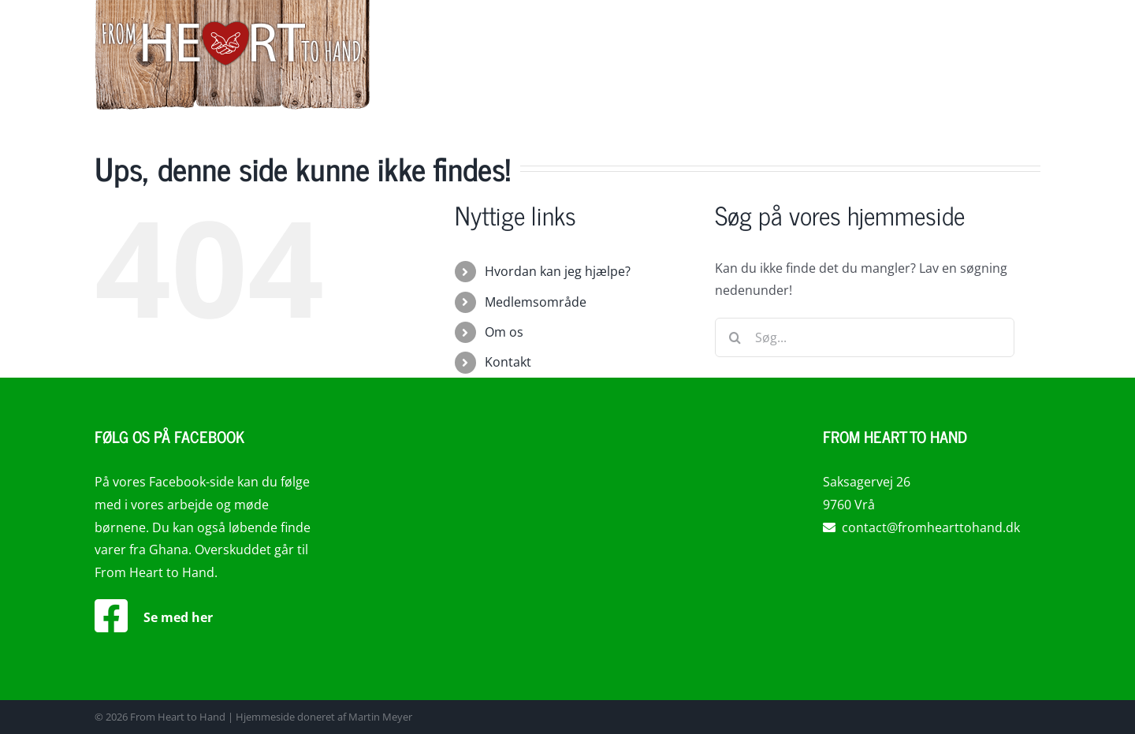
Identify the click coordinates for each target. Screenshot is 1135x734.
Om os (504, 332)
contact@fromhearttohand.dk (921, 527)
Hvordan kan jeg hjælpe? (558, 271)
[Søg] (734, 337)
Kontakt (508, 362)
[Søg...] (864, 337)
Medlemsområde (535, 302)
